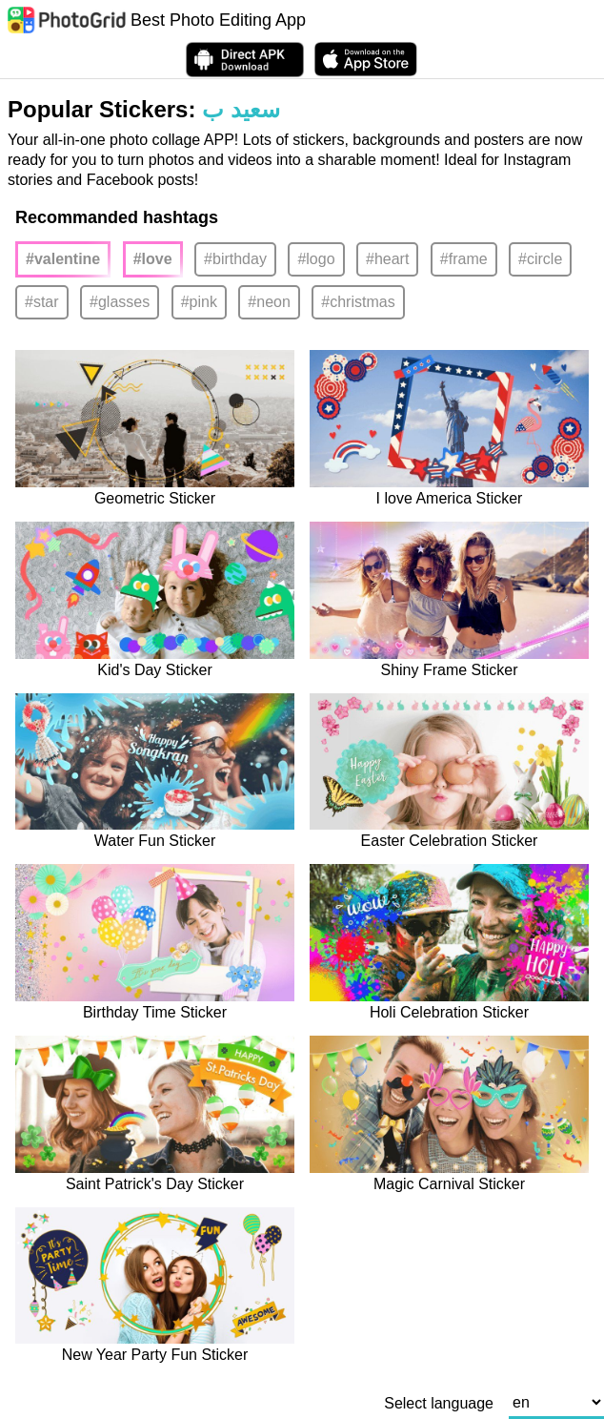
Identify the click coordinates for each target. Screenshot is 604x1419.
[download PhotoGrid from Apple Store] (366, 59)
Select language (438, 1403)
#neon (269, 302)
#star (42, 302)
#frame (464, 259)
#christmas (357, 302)
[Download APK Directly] (245, 59)
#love (152, 259)
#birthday (235, 259)
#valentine (63, 259)
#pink (199, 302)
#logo (315, 259)
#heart (387, 259)
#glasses (120, 302)
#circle (540, 259)
